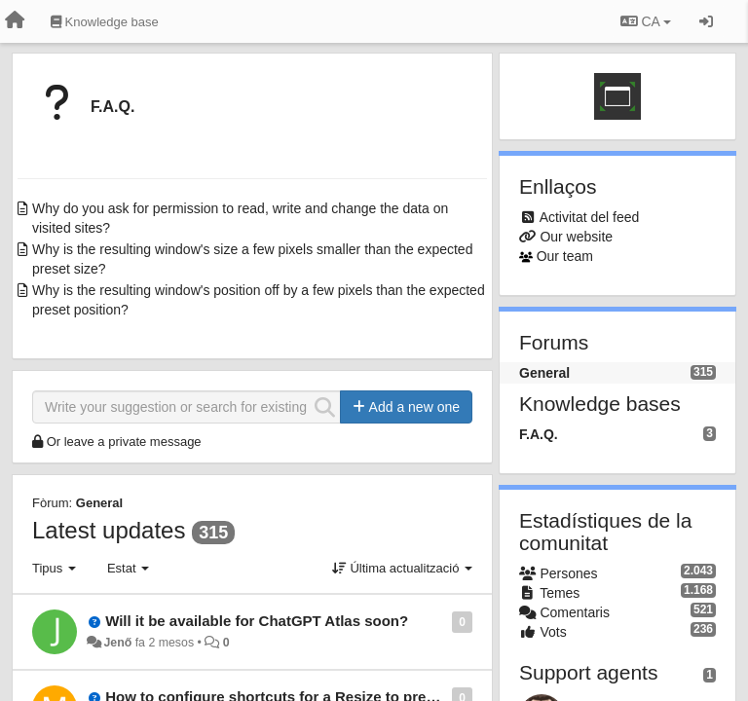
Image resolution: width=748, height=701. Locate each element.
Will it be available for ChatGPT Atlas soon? (256, 620)
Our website (576, 236)
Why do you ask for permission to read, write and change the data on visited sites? (240, 218)
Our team (565, 256)
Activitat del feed (590, 217)
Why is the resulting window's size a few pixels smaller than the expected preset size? (252, 259)
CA (645, 21)
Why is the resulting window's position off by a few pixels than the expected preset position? (258, 299)
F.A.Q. (112, 106)
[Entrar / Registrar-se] (706, 21)
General (99, 503)
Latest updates (108, 530)
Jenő (117, 642)
